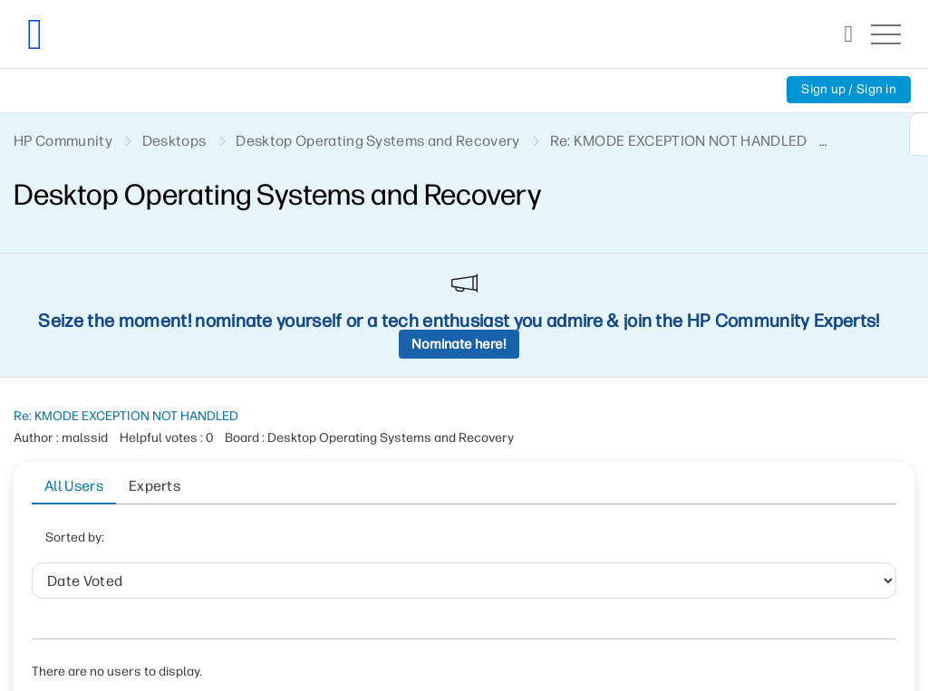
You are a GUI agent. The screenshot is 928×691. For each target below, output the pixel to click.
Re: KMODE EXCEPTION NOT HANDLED (126, 416)
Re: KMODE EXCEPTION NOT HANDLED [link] (678, 140)
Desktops (174, 140)
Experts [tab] (154, 485)
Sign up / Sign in (848, 89)
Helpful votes (446, 543)
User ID (352, 543)
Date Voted (265, 543)
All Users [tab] (73, 485)
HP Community (63, 140)
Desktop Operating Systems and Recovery (377, 140)
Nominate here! (459, 344)
